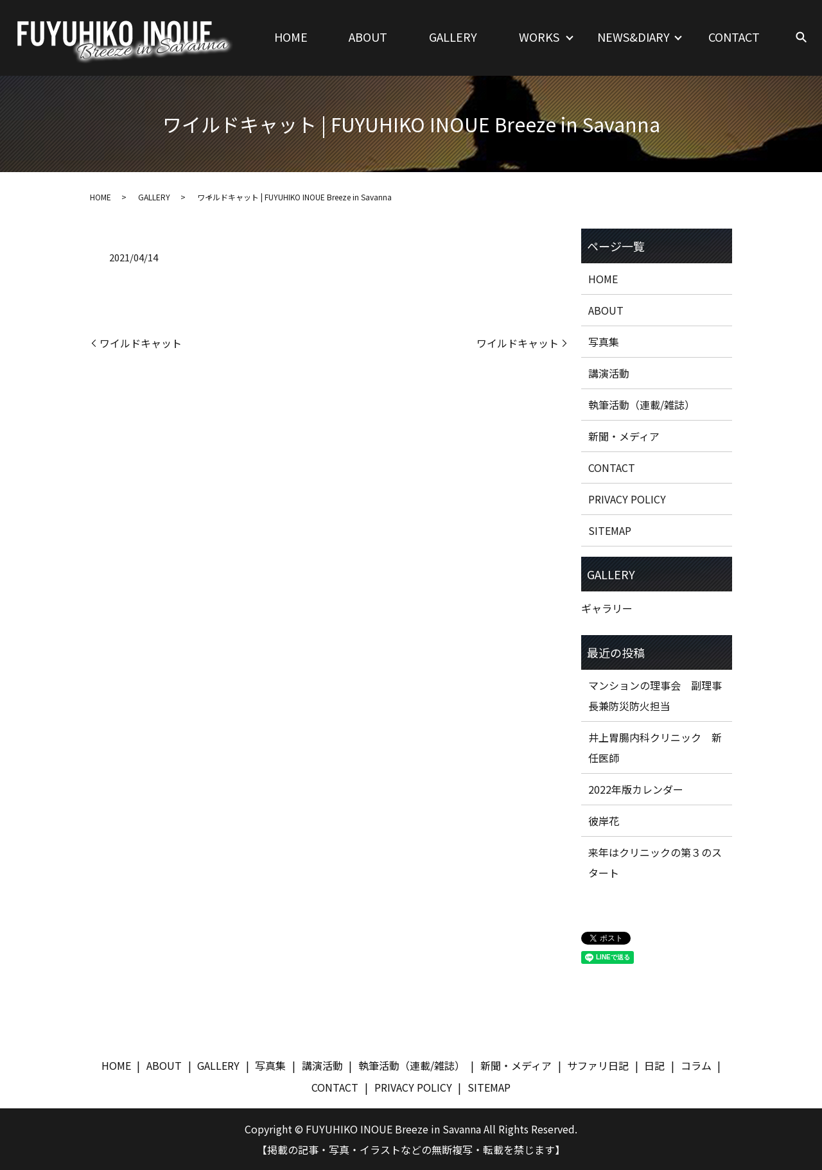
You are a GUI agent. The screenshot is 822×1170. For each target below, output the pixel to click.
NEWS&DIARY (633, 36)
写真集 (603, 341)
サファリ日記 (598, 1065)
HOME (291, 36)
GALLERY (453, 36)
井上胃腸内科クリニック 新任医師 (655, 747)
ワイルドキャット (141, 343)
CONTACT (734, 36)
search (801, 38)
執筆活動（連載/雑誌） (641, 404)
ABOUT (368, 36)
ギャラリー (607, 608)
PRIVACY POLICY (627, 499)
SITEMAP (609, 530)
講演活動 (608, 373)
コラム (696, 1065)
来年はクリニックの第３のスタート (655, 862)
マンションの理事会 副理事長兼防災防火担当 (655, 695)
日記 (654, 1065)
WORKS (539, 36)
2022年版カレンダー (635, 789)
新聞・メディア (624, 436)
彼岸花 (603, 820)
